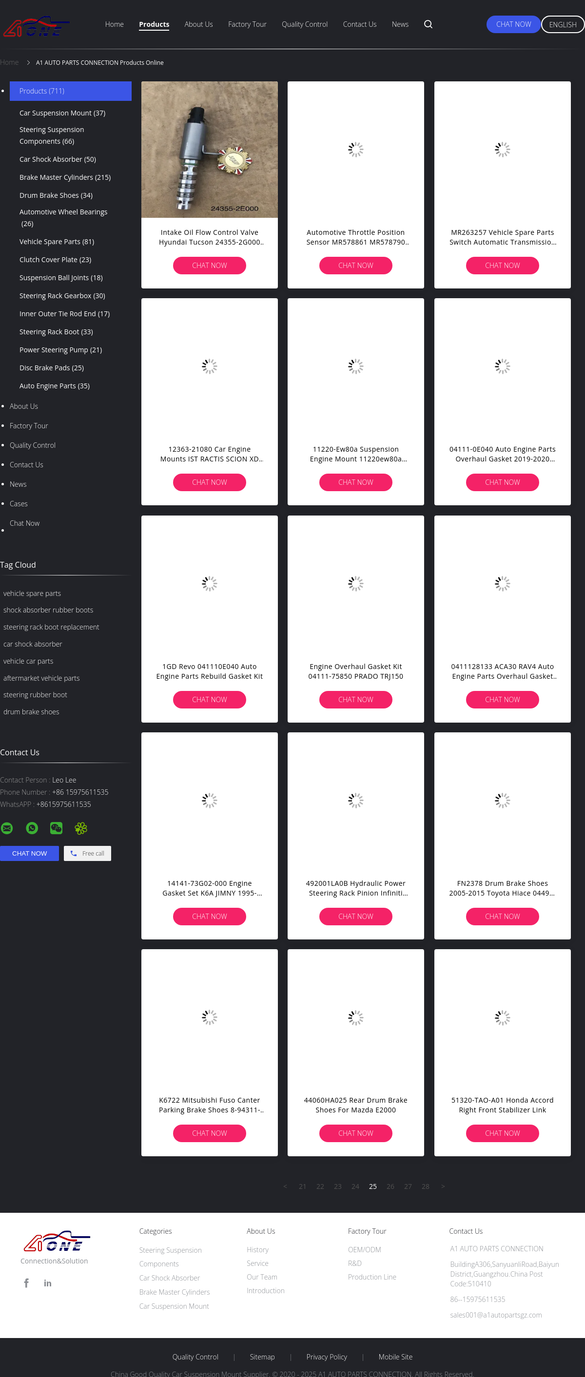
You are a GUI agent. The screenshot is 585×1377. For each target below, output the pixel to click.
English (563, 24)
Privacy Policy (327, 1357)
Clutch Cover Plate (55, 260)
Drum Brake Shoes (56, 195)
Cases (19, 503)
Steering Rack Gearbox (62, 296)
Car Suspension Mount (62, 113)
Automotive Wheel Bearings (63, 218)
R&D (355, 1263)
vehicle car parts (28, 661)
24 (355, 1186)
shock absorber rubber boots (48, 609)
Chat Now (513, 24)
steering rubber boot (35, 694)
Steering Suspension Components (52, 136)
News (400, 24)
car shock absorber (32, 644)
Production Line (372, 1276)
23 (338, 1186)
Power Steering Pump (61, 350)
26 (390, 1186)
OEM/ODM (364, 1249)
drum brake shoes (31, 711)
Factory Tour (247, 24)
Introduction (266, 1290)
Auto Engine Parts (55, 386)
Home (114, 24)
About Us (199, 24)
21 (303, 1186)
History (258, 1249)
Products (154, 24)
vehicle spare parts (32, 593)
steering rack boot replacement (51, 626)
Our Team (262, 1276)
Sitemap (262, 1357)
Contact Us (360, 24)
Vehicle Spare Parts (57, 242)
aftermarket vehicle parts (41, 678)
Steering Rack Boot (56, 332)
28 (425, 1186)
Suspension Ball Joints (61, 278)
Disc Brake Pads (52, 368)
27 (408, 1186)
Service (258, 1263)
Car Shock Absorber (58, 159)
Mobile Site (395, 1357)
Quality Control (305, 24)
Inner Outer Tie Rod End (65, 314)
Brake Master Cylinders (65, 177)
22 (320, 1186)
